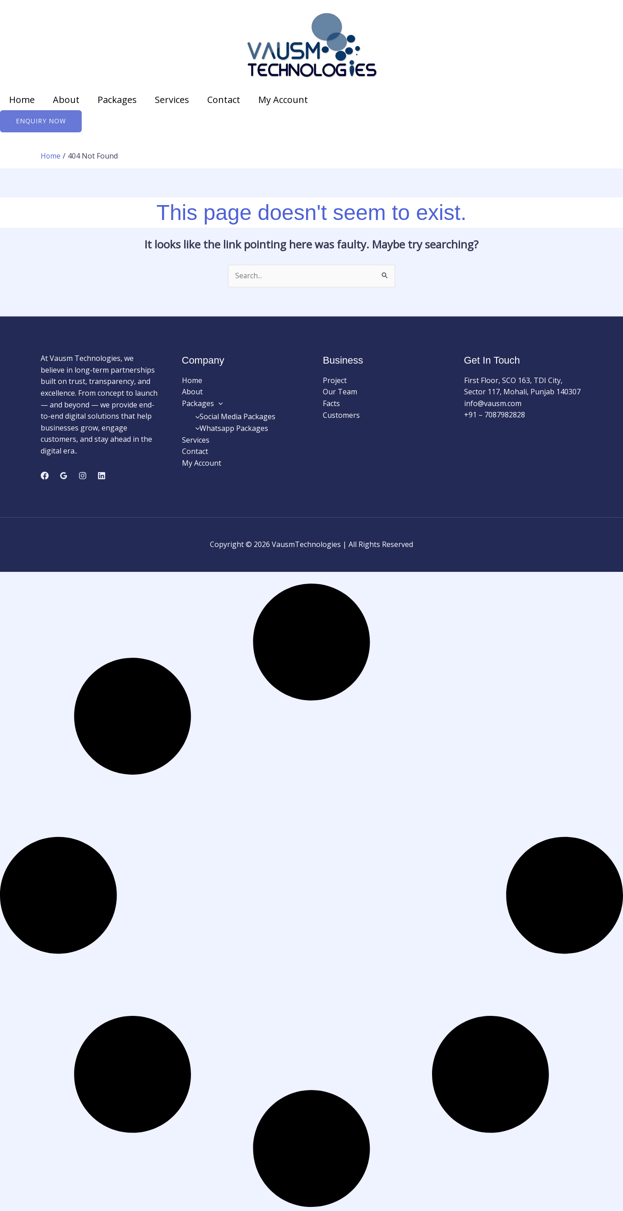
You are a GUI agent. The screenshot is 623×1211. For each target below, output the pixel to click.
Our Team (340, 392)
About (66, 100)
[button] (218, 404)
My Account (283, 100)
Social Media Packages (233, 417)
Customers (341, 416)
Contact (223, 100)
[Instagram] (83, 476)
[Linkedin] (102, 476)
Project (335, 381)
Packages (117, 100)
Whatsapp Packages (230, 429)
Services (172, 100)
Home (22, 100)
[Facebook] (45, 476)
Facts (331, 404)
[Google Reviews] (64, 476)
